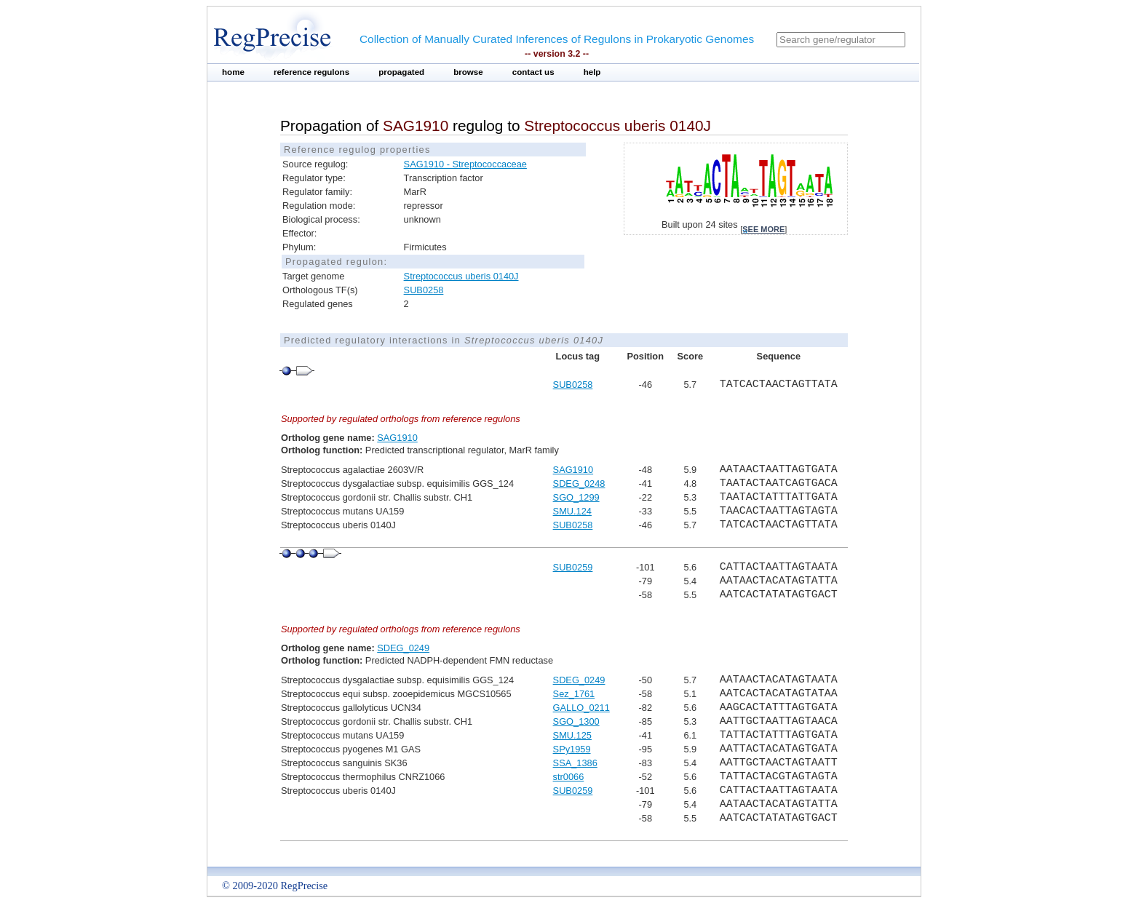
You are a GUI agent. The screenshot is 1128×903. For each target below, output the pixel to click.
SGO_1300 (576, 721)
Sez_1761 (574, 693)
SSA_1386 (575, 762)
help (592, 72)
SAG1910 (397, 437)
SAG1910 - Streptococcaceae (465, 164)
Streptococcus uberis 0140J (461, 276)
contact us (533, 72)
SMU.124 (572, 511)
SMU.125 (572, 735)
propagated (401, 72)
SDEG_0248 (579, 483)
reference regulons (311, 72)
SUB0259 (573, 567)
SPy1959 (572, 749)
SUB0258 (424, 290)
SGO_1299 (576, 497)
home (233, 72)
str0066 (568, 776)
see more (763, 229)
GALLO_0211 (581, 707)
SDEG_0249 (403, 648)
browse (468, 72)
